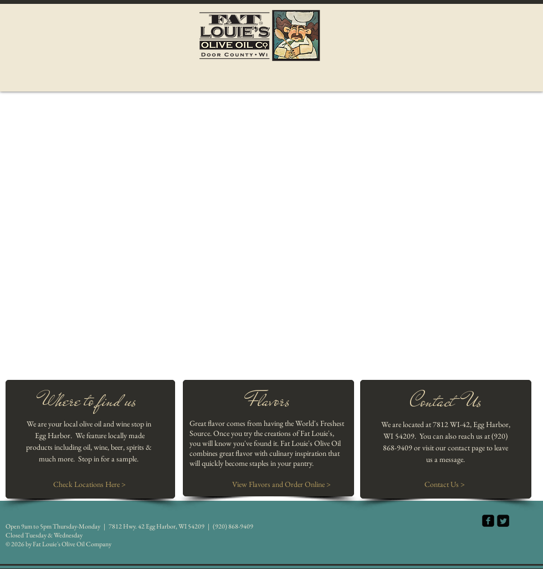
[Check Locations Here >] (89, 484)
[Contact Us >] (444, 484)
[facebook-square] (488, 521)
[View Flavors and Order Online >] (281, 484)
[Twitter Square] (503, 521)
